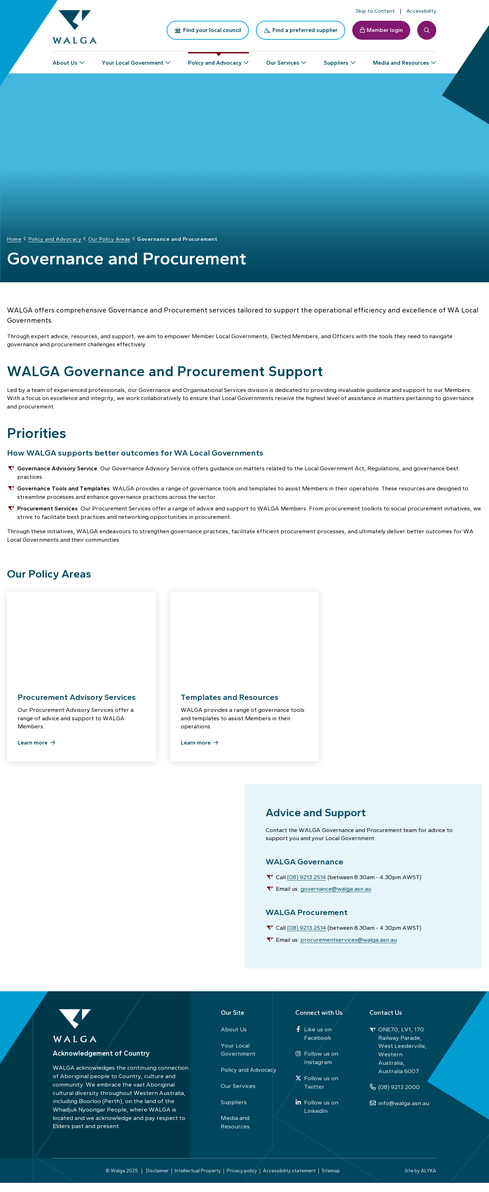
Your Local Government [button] (132, 59)
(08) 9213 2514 (306, 884)
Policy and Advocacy (248, 1078)
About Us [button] (65, 59)
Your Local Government (238, 1058)
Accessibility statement (289, 1179)
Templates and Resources (229, 701)
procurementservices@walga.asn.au (349, 946)
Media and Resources (235, 1131)
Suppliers (234, 1110)
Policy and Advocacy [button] (215, 59)
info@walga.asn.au (399, 1112)
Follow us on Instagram (316, 1067)
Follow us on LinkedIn (316, 1115)
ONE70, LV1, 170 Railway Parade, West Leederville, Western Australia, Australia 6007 (398, 1059)
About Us (234, 1038)
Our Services (238, 1094)
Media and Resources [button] (401, 59)
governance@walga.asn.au (336, 895)
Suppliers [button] (336, 59)
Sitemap (331, 1179)
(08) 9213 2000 (394, 1096)
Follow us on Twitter (316, 1091)
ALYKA (428, 1179)
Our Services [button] (282, 59)
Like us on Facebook (313, 1042)
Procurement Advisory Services (77, 701)
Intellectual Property (198, 1179)
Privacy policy (242, 1179)
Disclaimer (157, 1179)
